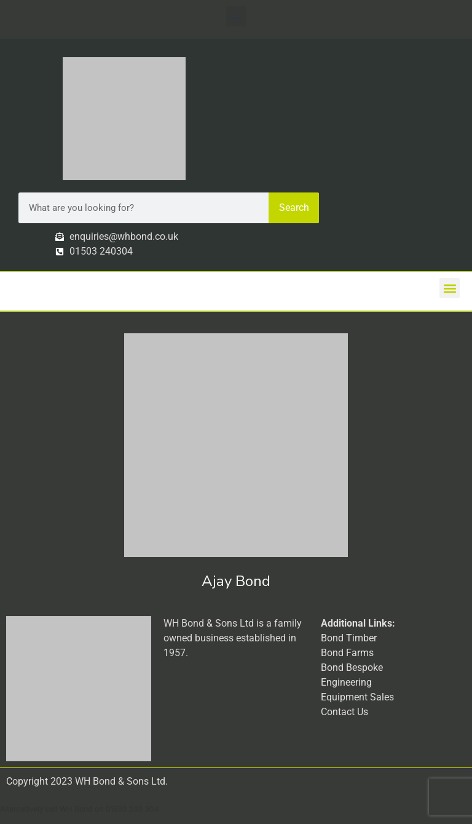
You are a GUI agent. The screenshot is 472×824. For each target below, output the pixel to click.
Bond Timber (349, 638)
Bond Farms (347, 653)
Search (294, 207)
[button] (236, 16)
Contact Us (344, 712)
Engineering (346, 682)
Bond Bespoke (352, 667)
